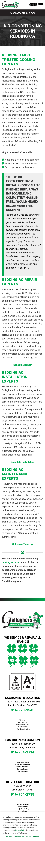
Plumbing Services (22, 804)
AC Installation (22, 771)
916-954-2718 (22, 794)
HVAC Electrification (22, 729)
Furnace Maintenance (22, 764)
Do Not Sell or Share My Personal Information (21, 836)
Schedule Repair (22, 364)
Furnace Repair (22, 769)
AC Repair (22, 720)
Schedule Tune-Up (22, 544)
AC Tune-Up (22, 722)
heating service (10, 562)
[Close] (42, 813)
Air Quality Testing (22, 809)
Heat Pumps (22, 727)
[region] (22, 826)
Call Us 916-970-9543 (22, 13)
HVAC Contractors (22, 762)
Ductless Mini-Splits (22, 724)
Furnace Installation (22, 767)
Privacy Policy (20, 830)
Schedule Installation (22, 462)
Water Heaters (23, 807)
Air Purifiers (22, 811)
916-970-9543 (22, 710)
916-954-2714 (22, 752)
